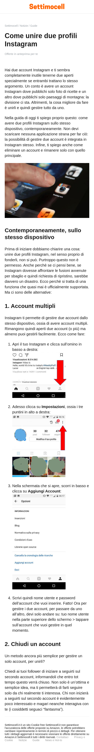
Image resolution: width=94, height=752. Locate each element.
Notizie (23, 740)
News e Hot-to (53, 740)
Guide (35, 740)
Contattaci (62, 737)
